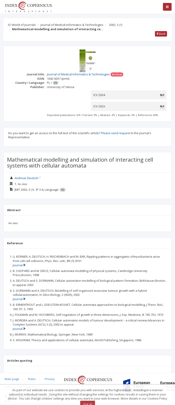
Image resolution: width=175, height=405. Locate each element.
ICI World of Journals (22, 25)
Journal (19, 265)
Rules (32, 379)
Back (161, 34)
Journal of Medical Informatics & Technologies (72, 25)
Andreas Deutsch (27, 178)
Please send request (115, 133)
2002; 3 (115, 25)
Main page (12, 379)
